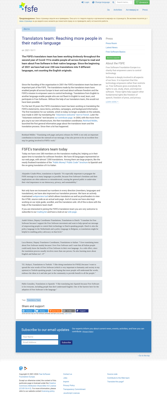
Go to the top (144, 356)
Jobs (65, 378)
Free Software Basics (115, 52)
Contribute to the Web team (118, 378)
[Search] (113, 2)
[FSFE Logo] (28, 7)
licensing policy (48, 391)
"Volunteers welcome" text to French (72, 115)
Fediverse (29, 311)
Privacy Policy (69, 385)
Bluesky (42, 311)
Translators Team (34, 300)
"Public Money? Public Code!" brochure (70, 162)
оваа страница (25, 21)
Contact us (67, 374)
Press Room (111, 43)
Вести (27, 29)
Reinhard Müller (90, 121)
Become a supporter (113, 58)
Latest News (111, 47)
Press (145, 10)
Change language (101, 2)
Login (85, 2)
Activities (118, 10)
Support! (83, 311)
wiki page (72, 212)
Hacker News (56, 311)
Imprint (66, 382)
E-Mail (69, 311)
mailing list (42, 212)
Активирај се (132, 10)
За (108, 10)
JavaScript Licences (71, 393)
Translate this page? (115, 382)
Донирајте (142, 2)
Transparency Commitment (74, 389)
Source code (112, 374)
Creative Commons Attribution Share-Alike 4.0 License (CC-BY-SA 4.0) (37, 386)
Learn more (68, 313)
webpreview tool (40, 196)
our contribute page (64, 118)
